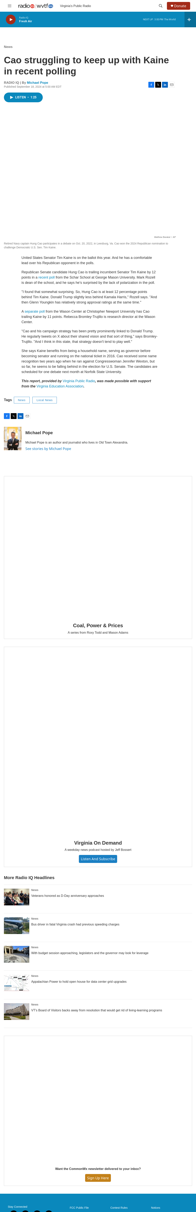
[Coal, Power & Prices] (98, 546)
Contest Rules (118, 1207)
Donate (180, 6)
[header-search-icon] (160, 6)
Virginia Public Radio (79, 381)
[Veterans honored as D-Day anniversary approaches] (16, 897)
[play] (11, 19)
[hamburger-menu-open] (9, 6)
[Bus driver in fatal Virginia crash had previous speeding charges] (16, 925)
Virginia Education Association (60, 386)
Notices (155, 1207)
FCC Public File (79, 1207)
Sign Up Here (98, 1178)
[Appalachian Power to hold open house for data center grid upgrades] (16, 983)
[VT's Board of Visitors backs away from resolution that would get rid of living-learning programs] (16, 1011)
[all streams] (190, 19)
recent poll (46, 277)
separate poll (35, 311)
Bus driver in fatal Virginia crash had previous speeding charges (75, 924)
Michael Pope (37, 83)
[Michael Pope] (12, 438)
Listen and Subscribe (98, 859)
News (8, 47)
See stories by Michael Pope (48, 448)
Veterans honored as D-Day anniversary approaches (67, 895)
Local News (45, 400)
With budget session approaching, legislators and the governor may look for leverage (89, 953)
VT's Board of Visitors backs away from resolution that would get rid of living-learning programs (96, 1010)
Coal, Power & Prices (98, 625)
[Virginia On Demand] (98, 740)
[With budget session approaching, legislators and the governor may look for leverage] (16, 954)
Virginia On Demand (98, 843)
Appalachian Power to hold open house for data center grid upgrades (79, 981)
